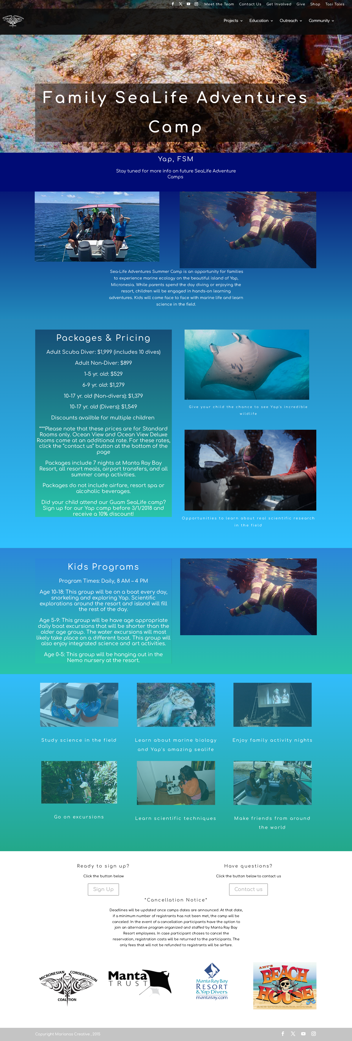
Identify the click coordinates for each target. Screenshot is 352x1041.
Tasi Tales (335, 4)
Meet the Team (219, 4)
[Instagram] (196, 5)
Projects (231, 21)
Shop (315, 4)
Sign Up (103, 889)
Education (258, 21)
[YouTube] (188, 5)
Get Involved (279, 4)
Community (319, 21)
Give (301, 4)
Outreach (288, 21)
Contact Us (250, 4)
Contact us (248, 889)
